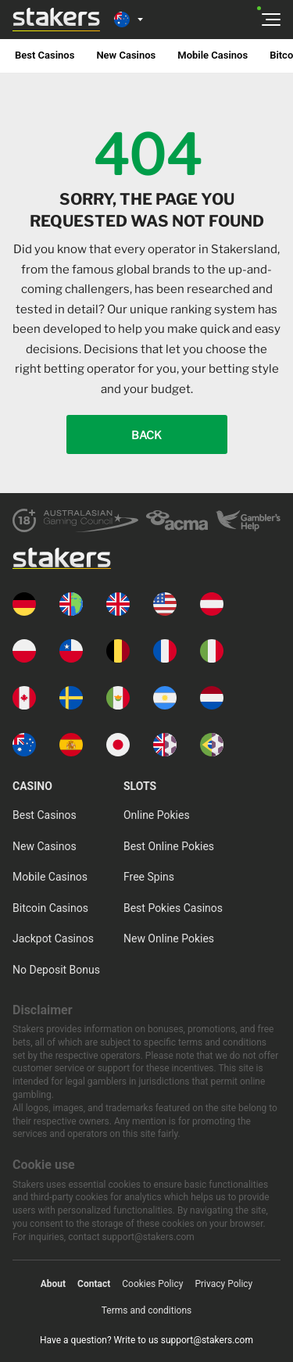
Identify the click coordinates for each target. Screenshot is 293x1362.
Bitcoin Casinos (50, 908)
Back (146, 434)
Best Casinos (44, 55)
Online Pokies (156, 815)
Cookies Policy (152, 1283)
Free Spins (148, 876)
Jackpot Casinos (53, 938)
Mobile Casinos (212, 55)
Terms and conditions (147, 1310)
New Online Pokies (168, 938)
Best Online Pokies (168, 846)
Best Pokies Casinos (173, 908)
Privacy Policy (223, 1283)
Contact (93, 1283)
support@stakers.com (207, 1340)
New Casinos (125, 55)
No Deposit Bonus (56, 969)
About (53, 1283)
